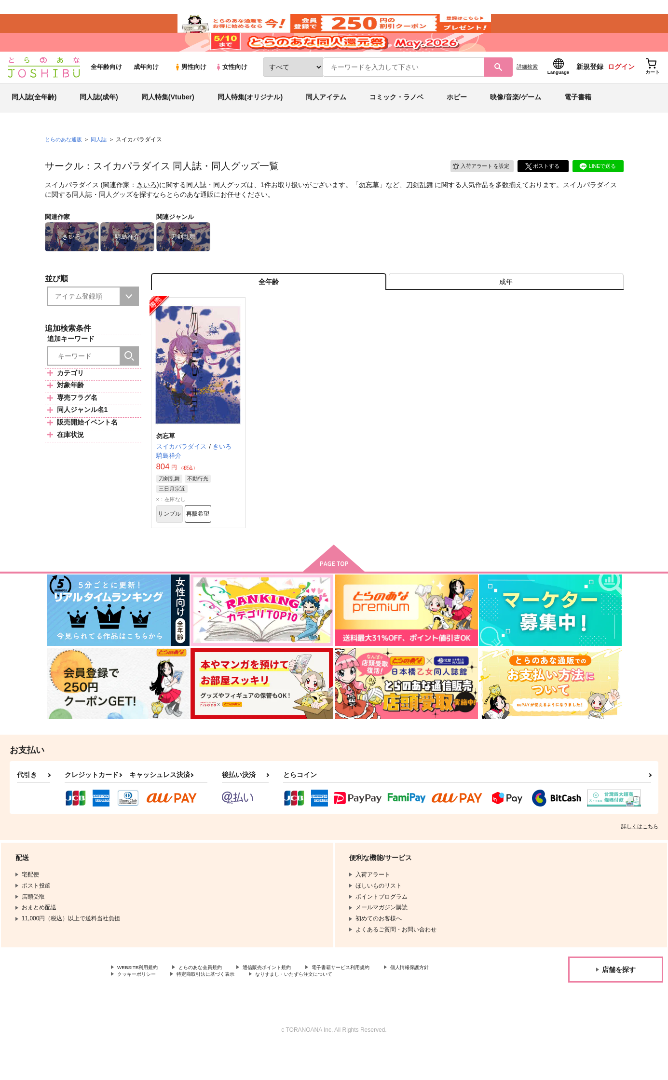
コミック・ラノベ (396, 118)
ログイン (621, 87)
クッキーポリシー (207, 1006)
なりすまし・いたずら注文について (387, 1006)
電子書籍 (577, 118)
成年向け (146, 87)
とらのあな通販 (65, 159)
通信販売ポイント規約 (289, 998)
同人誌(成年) (99, 118)
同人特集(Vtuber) (167, 118)
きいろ (146, 205)
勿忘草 (369, 205)
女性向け (231, 87)
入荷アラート (477, 185)
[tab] (506, 305)
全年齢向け (106, 87)
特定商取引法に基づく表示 (286, 1006)
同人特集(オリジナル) (250, 118)
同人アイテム (326, 118)
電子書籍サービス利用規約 (373, 998)
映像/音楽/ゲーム (515, 118)
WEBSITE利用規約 (141, 998)
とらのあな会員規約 (213, 998)
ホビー (457, 118)
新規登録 (589, 87)
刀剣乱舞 (419, 205)
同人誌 (102, 159)
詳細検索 (527, 87)
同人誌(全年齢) (34, 118)
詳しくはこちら (639, 857)
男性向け (190, 87)
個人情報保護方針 (140, 1006)
